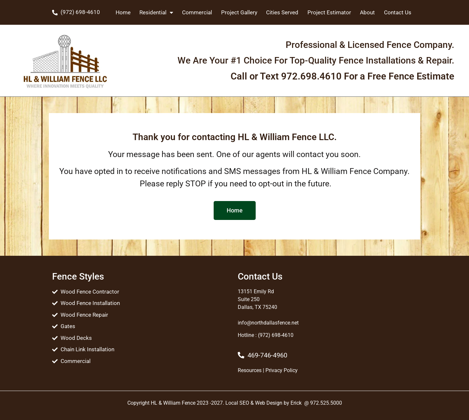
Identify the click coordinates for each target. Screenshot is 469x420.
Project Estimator (329, 12)
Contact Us (397, 12)
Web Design (268, 403)
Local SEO (237, 403)
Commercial (197, 12)
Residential (156, 13)
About (367, 12)
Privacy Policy (281, 370)
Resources (250, 370)
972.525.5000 (326, 403)
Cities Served (282, 12)
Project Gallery (239, 12)
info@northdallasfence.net (268, 323)
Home (123, 12)
